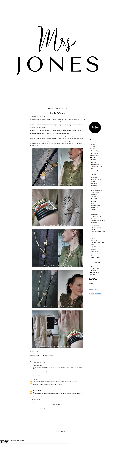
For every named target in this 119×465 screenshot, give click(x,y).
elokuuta (93, 157)
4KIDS (92, 259)
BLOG (40, 99)
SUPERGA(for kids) (95, 207)
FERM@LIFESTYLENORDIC (96, 227)
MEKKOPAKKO (94, 229)
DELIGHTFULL (94, 250)
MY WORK (70, 99)
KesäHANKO (94, 187)
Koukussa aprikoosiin (96, 224)
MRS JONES (46, 99)
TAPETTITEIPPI (94, 238)
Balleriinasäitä (94, 248)
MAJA (92, 168)
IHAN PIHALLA (94, 162)
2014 (91, 144)
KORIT (92, 203)
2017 (91, 139)
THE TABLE (93, 246)
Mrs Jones (91, 286)
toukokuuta (94, 265)
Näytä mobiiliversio (57, 404)
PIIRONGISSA (94, 240)
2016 (91, 141)
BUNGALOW (94, 222)
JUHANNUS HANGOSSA (96, 179)
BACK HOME (94, 178)
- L (33, 380)
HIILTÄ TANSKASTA (95, 226)
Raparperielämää (95, 251)
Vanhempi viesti (81, 402)
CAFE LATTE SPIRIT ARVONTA (97, 242)
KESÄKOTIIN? (94, 189)
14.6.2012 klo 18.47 (37, 386)
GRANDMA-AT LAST (95, 262)
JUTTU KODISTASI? (55, 99)
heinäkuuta (94, 159)
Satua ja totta (94, 181)
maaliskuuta (94, 268)
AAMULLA (93, 209)
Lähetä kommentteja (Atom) (38, 408)
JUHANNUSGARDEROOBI (96, 190)
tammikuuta (94, 272)
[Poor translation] (5, 442)
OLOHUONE (94, 198)
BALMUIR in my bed (95, 164)
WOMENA (93, 237)
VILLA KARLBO (94, 183)
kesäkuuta (93, 161)
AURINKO (93, 255)
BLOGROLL (77, 99)
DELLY (92, 244)
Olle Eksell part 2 (95, 196)
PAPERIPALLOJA (94, 214)
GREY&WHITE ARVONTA (96, 166)
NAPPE (92, 213)
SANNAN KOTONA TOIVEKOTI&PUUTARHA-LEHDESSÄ (97, 173)
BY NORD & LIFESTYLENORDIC (97, 261)
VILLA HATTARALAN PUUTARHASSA (99, 211)
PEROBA (93, 233)
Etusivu (57, 402)
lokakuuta (93, 153)
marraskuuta (94, 152)
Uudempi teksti (33, 402)
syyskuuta (93, 155)
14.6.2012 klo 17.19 (37, 375)
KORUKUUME (94, 218)
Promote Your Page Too (93, 289)
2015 (91, 143)
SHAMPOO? (93, 201)
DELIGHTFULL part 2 (95, 170)
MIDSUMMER (94, 185)
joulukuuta (93, 150)
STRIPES (92, 176)
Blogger (63, 431)
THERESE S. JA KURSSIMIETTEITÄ (98, 220)
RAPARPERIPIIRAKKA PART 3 (97, 200)
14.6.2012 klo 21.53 (37, 396)
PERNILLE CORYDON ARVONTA (98, 231)
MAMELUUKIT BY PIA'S (96, 216)
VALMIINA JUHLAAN (95, 257)
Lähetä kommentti (36, 399)
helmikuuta (94, 270)
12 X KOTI (64, 99)
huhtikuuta (93, 267)
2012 (91, 148)
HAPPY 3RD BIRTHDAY (96, 192)
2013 (91, 146)
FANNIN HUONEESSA (95, 205)
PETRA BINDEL (94, 194)
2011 (91, 274)
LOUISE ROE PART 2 (95, 235)
